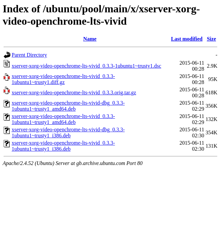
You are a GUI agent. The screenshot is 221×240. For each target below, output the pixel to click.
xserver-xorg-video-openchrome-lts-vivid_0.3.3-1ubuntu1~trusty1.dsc (86, 66)
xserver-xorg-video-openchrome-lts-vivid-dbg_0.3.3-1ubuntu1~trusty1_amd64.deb (68, 106)
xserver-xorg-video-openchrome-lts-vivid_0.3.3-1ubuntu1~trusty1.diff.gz (63, 79)
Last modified (187, 39)
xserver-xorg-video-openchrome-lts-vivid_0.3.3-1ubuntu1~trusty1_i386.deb (63, 146)
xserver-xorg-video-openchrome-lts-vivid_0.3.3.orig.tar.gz (74, 92)
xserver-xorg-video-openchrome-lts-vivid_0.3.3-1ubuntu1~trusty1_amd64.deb (63, 119)
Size (211, 39)
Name (90, 39)
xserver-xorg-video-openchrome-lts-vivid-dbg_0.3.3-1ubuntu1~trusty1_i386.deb (68, 132)
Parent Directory (29, 55)
